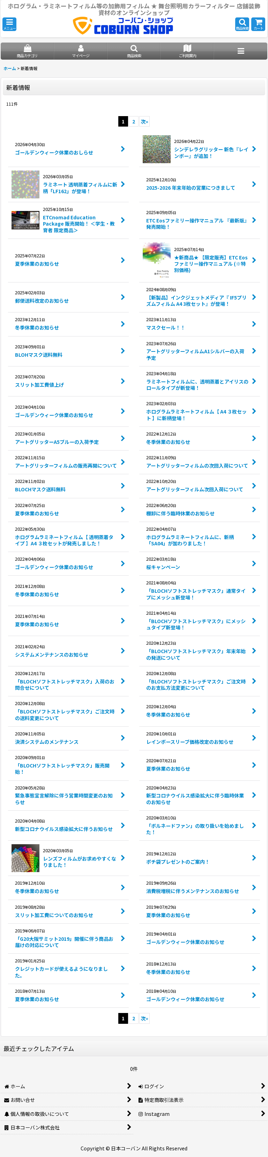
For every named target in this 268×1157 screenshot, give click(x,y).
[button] (9, 24)
